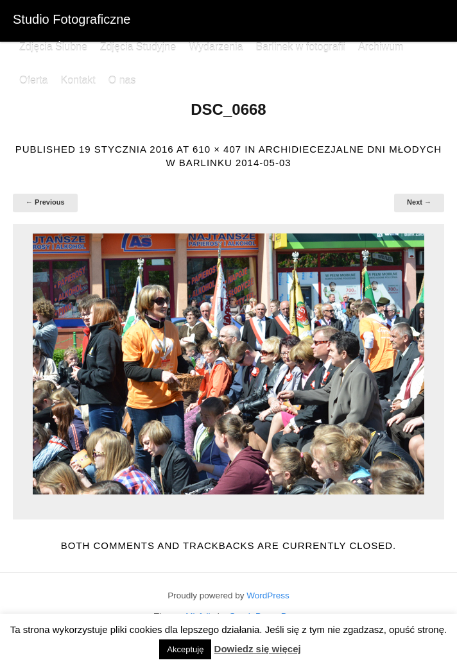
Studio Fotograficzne (71, 19)
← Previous (45, 202)
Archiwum (380, 47)
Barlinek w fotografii (300, 47)
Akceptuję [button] (185, 649)
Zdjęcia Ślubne (53, 47)
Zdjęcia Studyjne (138, 47)
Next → (419, 202)
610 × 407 (217, 149)
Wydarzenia (216, 47)
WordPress (267, 595)
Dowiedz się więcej (257, 648)
